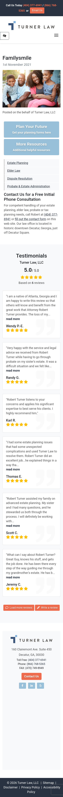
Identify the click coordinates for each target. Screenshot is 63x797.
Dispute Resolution (19, 178)
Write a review (47, 607)
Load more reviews (18, 607)
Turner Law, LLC (28, 783)
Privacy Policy (30, 787)
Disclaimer (11, 787)
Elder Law (13, 170)
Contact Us (31, 676)
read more (13, 319)
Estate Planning (17, 163)
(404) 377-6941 (32, 5)
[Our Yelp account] (40, 686)
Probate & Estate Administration (28, 186)
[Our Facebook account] (22, 686)
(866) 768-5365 (36, 664)
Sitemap (48, 783)
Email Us (37, 10)
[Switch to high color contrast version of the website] (4, 35)
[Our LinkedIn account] (31, 686)
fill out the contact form (30, 219)
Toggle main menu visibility (56, 34)
